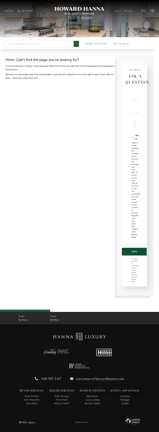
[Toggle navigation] (145, 10)
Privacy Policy (82, 422)
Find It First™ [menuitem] (61, 400)
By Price (54, 319)
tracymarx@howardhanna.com (99, 378)
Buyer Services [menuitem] (32, 396)
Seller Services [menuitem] (62, 396)
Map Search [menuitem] (92, 396)
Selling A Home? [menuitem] (61, 403)
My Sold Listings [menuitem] (92, 403)
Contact (9, 11)
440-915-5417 (25, 11)
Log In (118, 11)
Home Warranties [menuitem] (32, 400)
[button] (76, 44)
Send (134, 252)
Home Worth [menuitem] (31, 403)
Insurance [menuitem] (124, 396)
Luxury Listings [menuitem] (92, 400)
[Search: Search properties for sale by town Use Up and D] (40, 43)
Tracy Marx (79, 18)
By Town (23, 319)
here (48, 74)
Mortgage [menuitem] (124, 400)
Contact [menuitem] (125, 403)
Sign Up (128, 11)
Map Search (121, 43)
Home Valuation (96, 43)
